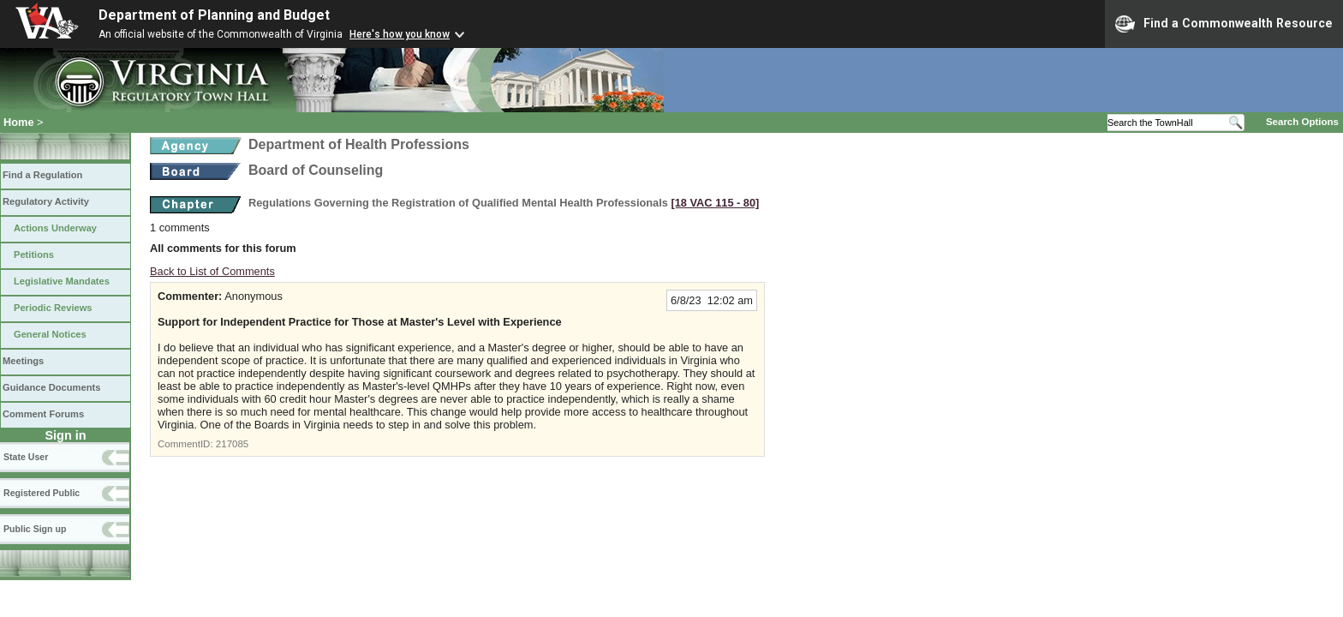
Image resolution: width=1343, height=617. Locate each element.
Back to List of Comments (212, 271)
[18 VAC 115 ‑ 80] (715, 202)
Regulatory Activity (46, 201)
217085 (232, 444)
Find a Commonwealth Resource (1224, 24)
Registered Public (41, 493)
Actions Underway (55, 228)
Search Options (1302, 122)
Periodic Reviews (53, 308)
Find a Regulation (42, 175)
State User (25, 457)
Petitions (34, 254)
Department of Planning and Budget (214, 15)
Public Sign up (34, 529)
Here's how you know (399, 34)
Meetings (23, 361)
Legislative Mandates (62, 281)
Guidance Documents (51, 387)
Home (18, 122)
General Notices (50, 334)
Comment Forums (43, 414)
